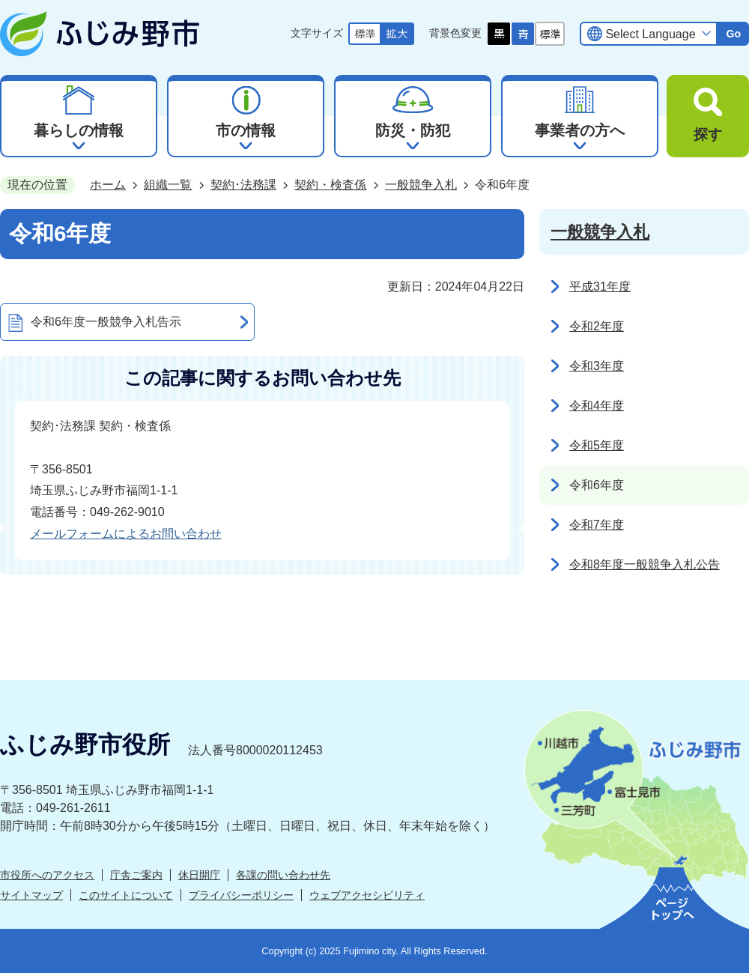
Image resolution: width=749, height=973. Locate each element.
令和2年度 (596, 326)
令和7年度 (596, 524)
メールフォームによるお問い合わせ (126, 533)
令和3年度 (596, 366)
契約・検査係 (330, 184)
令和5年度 (596, 445)
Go (733, 34)
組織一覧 (168, 184)
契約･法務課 (243, 184)
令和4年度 (596, 405)
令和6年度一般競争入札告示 (106, 321)
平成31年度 (600, 286)
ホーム (108, 184)
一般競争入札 (421, 184)
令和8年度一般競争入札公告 (644, 564)
